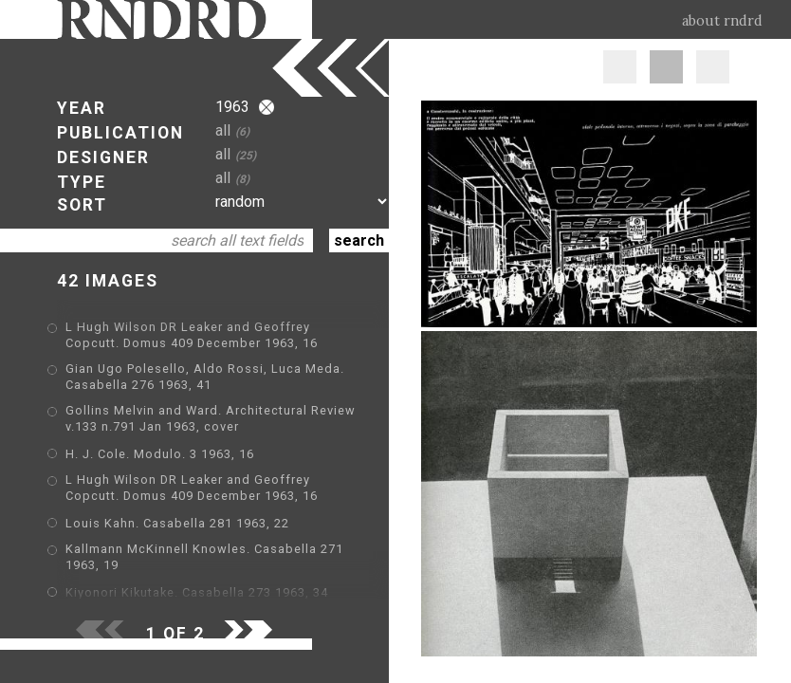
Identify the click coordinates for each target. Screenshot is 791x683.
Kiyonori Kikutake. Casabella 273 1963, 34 (196, 592)
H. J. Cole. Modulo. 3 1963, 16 (159, 454)
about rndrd (722, 20)
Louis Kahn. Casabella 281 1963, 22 (177, 523)
